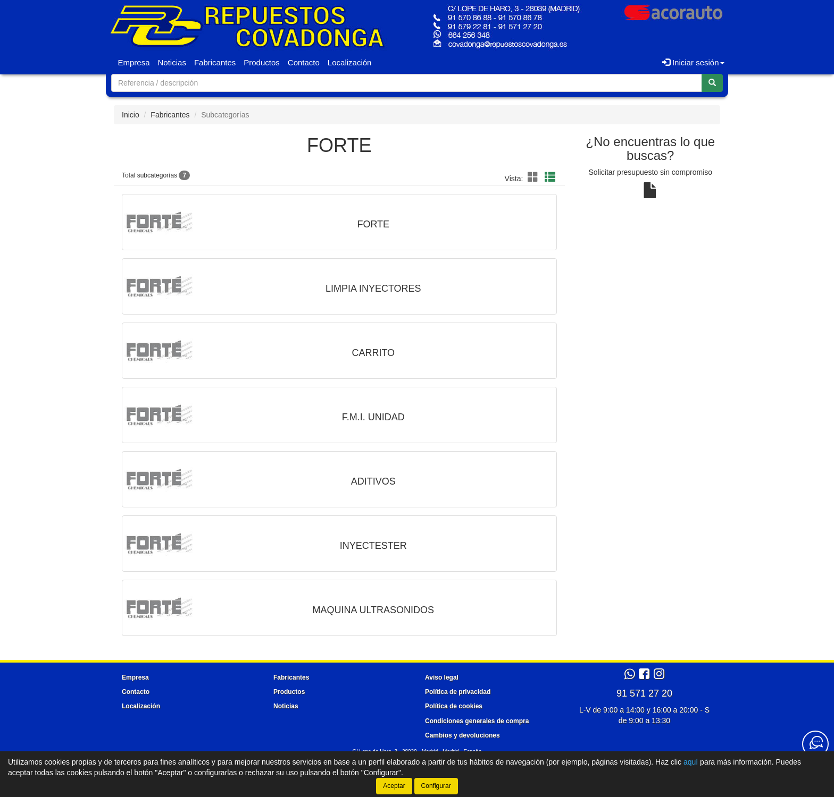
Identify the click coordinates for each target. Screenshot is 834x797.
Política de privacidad (457, 692)
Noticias (172, 62)
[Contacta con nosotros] (815, 744)
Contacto (304, 62)
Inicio (130, 115)
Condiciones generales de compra (477, 721)
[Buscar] (712, 83)
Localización (350, 62)
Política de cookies (453, 706)
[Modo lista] (550, 177)
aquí (690, 762)
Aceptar (394, 786)
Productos (262, 62)
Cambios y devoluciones (462, 735)
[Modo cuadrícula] (533, 177)
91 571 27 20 (644, 693)
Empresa (134, 62)
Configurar (436, 786)
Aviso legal (441, 677)
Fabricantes (215, 62)
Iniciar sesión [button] (693, 62)
